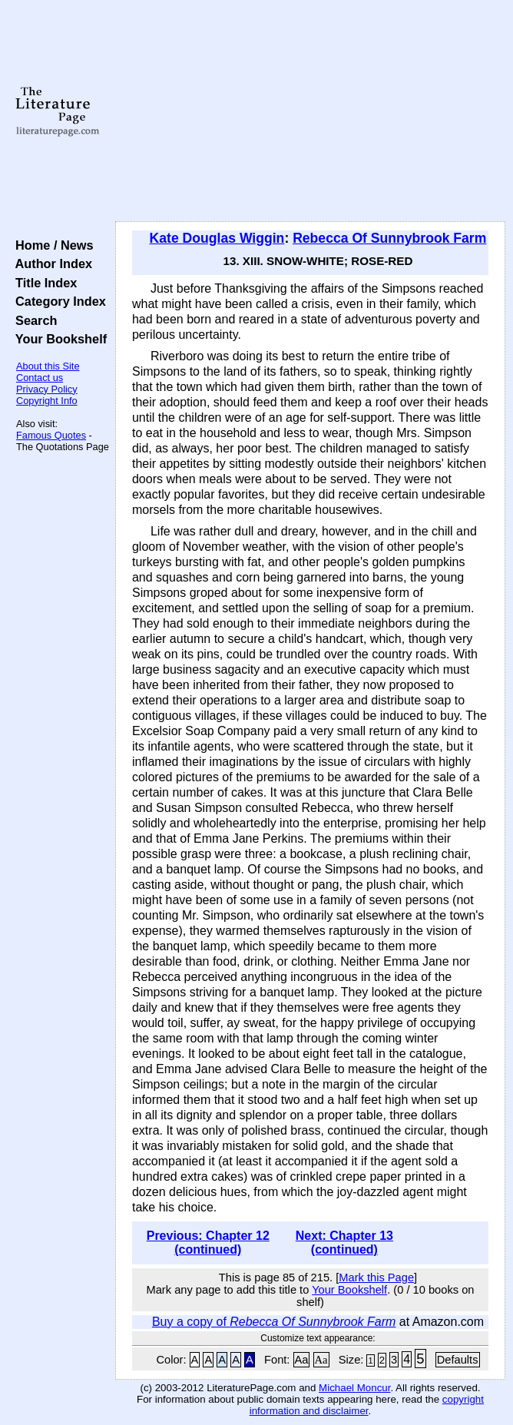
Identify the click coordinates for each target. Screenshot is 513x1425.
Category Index (57, 301)
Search (32, 320)
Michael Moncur (354, 1388)
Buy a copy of (274, 1321)
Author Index (50, 263)
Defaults (457, 1360)
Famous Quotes (51, 435)
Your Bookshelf (57, 339)
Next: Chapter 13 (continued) (344, 1242)
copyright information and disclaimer (367, 1405)
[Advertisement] (310, 111)
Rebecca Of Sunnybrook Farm (389, 238)
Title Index (42, 283)
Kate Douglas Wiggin (217, 238)
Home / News (51, 245)
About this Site (48, 366)
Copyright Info (47, 400)
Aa (302, 1360)
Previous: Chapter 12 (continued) (208, 1242)
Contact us (39, 377)
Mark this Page (376, 1277)
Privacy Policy (47, 389)
